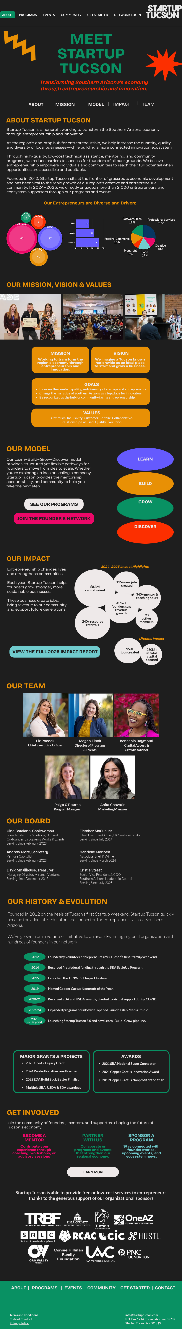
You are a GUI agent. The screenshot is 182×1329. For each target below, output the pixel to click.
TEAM (148, 104)
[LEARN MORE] (93, 1172)
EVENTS (73, 1287)
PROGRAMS (45, 1287)
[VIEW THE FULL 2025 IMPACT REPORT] (54, 652)
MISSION (65, 104)
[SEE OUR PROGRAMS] (54, 504)
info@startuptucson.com (141, 1315)
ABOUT (35, 104)
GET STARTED (135, 1287)
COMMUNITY (101, 1287)
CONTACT (165, 1287)
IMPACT (121, 104)
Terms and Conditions (24, 1315)
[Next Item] (175, 316)
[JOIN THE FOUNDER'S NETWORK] (54, 518)
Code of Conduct (21, 1319)
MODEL (96, 104)
